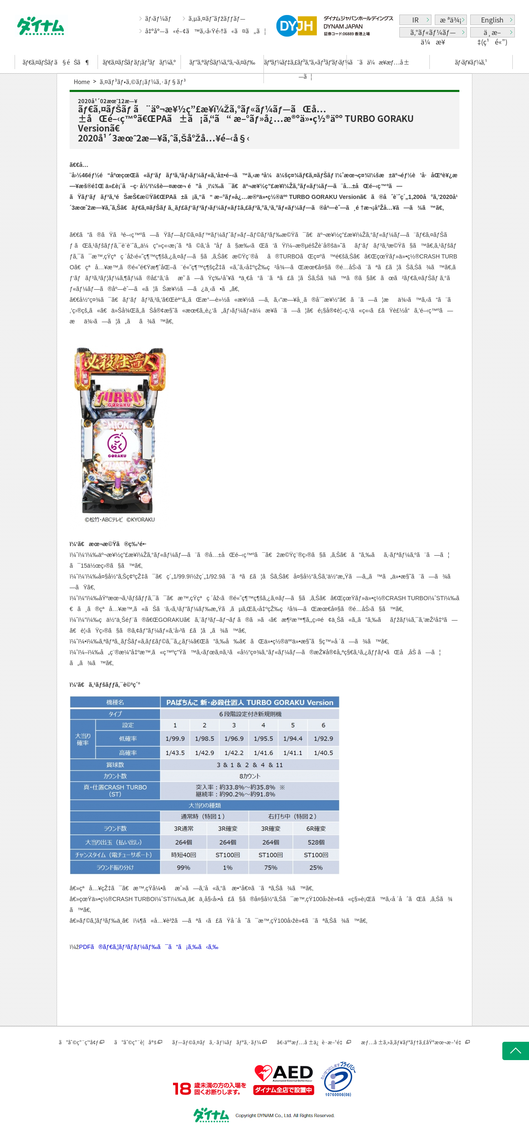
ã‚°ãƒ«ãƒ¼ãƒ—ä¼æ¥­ (433, 32)
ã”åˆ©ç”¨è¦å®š (135, 1042)
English (492, 20)
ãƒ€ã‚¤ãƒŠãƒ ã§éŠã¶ (56, 62)
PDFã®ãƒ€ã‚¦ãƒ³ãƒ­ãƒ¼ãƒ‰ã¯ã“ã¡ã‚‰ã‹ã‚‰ (148, 947)
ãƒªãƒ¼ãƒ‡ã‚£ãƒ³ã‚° (305, 69)
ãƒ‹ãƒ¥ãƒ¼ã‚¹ (471, 62)
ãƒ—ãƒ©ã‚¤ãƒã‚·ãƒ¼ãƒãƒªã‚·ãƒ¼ (216, 1042)
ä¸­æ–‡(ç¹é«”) (492, 32)
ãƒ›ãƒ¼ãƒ (159, 18)
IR (415, 20)
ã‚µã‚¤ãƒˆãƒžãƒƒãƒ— (217, 18)
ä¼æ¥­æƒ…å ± (388, 62)
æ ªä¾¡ (450, 20)
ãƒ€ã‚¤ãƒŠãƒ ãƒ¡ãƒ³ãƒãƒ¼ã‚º (139, 62)
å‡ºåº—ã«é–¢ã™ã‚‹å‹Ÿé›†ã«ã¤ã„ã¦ (205, 31)
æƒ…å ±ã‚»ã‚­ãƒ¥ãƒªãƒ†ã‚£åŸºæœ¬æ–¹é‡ (412, 1042)
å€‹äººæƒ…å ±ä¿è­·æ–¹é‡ (311, 1042)
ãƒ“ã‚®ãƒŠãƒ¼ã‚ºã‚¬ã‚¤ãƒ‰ (222, 62)
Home (82, 81)
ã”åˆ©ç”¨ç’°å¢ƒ (79, 1042)
